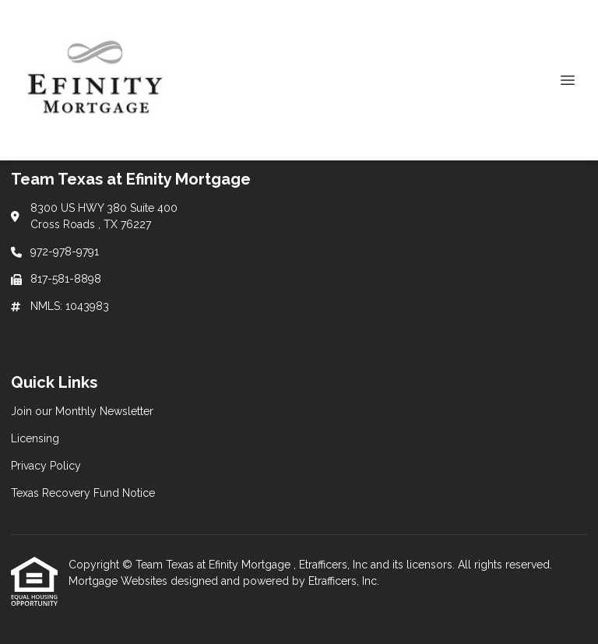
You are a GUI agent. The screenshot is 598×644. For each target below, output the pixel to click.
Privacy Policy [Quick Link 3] (46, 465)
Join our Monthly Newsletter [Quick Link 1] (82, 411)
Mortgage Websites (120, 581)
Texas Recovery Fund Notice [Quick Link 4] (83, 493)
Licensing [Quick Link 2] (35, 438)
